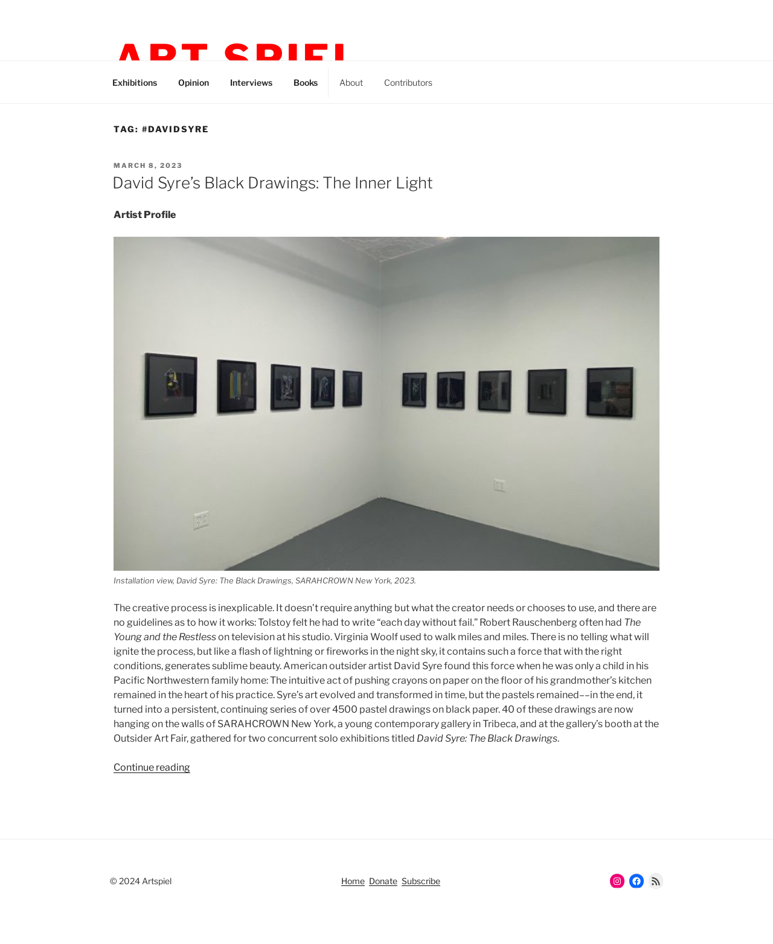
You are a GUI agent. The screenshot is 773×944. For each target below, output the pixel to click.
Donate (383, 881)
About (351, 82)
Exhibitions (134, 82)
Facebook (513, 80)
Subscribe (421, 881)
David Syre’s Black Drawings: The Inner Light (272, 182)
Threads (486, 80)
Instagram (459, 80)
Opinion (193, 82)
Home (353, 881)
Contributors (408, 82)
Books (305, 82)
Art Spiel (237, 59)
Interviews (251, 82)
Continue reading (152, 767)
